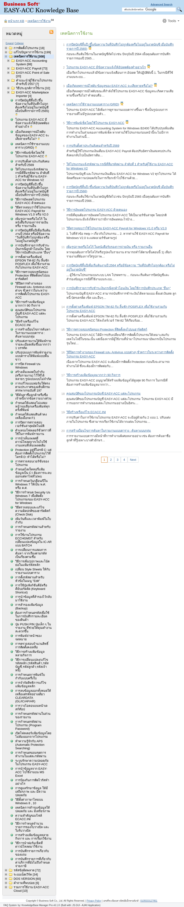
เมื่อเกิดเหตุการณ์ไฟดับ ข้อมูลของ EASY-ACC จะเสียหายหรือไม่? (32, 135)
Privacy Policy (94, 900)
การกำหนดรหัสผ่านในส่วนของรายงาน (32, 715)
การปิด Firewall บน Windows (27, 365)
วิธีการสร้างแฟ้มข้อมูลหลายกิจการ (30, 653)
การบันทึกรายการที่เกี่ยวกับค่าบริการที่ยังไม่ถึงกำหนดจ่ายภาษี (33, 862)
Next (133, 459)
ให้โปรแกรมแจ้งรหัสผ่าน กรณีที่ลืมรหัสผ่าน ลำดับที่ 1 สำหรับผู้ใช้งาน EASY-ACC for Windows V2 (32, 175)
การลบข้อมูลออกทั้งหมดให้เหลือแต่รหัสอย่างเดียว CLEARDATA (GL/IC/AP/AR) (33, 696)
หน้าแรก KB (16, 21)
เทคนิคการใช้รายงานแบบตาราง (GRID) (32, 146)
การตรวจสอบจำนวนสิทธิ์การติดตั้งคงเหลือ (31, 645)
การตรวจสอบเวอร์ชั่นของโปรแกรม (32, 463)
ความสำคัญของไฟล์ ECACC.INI (28, 817)
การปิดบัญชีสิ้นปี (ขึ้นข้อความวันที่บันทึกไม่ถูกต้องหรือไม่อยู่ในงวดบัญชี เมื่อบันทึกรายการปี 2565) (32, 108)
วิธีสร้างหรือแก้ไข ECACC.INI (26, 323)
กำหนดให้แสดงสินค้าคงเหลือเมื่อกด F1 (31, 416)
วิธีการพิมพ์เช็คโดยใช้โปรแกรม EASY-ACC (31, 155)
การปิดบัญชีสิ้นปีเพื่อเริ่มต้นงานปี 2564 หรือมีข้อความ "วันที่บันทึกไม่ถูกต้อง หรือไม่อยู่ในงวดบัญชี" (32, 236)
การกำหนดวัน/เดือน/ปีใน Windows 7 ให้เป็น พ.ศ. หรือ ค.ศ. (31, 484)
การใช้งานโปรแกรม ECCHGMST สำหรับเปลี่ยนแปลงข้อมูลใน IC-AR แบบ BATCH (33, 540)
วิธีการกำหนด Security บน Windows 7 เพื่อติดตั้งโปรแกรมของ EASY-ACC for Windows (32, 498)
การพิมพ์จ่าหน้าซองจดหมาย (28, 637)
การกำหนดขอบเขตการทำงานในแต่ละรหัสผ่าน (30, 754)
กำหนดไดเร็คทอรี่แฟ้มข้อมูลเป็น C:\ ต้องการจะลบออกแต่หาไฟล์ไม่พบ (33, 473)
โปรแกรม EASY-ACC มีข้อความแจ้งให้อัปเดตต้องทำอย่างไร (32, 123)
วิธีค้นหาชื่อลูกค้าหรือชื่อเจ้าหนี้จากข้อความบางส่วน (33, 396)
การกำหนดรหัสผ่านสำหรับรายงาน (32, 528)
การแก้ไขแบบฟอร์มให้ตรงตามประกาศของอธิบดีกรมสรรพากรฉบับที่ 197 (32, 387)
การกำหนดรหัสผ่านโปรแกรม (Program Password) (28, 725)
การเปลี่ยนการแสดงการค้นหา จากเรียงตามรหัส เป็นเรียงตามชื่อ (31, 553)
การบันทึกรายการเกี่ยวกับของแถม (32, 852)
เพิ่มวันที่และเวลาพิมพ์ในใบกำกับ (33, 520)
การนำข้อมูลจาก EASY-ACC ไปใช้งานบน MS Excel (31, 772)
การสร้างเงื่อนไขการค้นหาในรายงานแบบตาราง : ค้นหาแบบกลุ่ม (32, 333)
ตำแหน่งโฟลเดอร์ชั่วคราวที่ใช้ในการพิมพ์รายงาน (33, 432)
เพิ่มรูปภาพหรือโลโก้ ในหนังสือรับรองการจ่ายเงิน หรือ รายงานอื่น (31, 222)
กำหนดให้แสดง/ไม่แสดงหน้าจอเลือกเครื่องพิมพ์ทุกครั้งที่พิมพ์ (32, 406)
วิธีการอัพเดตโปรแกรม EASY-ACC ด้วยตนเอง (30, 201)
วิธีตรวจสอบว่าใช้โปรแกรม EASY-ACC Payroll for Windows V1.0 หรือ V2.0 (33, 211)
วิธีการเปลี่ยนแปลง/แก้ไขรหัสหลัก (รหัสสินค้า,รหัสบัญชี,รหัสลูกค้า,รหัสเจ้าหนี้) (32, 665)
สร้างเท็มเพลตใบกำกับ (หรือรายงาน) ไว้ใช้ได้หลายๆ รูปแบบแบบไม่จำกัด (33, 375)
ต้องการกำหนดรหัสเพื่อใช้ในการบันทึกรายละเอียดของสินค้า (32, 616)
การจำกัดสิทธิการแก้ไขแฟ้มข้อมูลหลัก (30, 684)
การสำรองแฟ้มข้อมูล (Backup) (29, 606)
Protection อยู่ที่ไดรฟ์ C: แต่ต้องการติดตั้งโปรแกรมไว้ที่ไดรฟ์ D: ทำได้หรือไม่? (33, 453)
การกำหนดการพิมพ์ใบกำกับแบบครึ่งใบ (30, 676)
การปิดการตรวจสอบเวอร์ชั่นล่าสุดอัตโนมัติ (29, 424)
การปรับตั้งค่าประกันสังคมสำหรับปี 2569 (32, 163)
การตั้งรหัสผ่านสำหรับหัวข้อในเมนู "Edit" (29, 579)
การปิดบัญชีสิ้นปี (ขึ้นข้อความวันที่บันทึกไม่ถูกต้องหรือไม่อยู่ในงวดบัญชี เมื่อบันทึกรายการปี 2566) (32, 190)
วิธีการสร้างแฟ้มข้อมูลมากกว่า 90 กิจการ (30, 303)
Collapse (19, 43)
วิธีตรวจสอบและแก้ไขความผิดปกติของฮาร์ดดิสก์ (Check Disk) (32, 511)
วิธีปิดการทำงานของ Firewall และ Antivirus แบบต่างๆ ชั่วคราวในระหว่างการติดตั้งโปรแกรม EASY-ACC (33, 290)
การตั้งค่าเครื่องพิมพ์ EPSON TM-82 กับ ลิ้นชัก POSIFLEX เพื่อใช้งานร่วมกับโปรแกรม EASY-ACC (32, 262)
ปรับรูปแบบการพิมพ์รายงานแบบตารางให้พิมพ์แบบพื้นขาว (33, 356)
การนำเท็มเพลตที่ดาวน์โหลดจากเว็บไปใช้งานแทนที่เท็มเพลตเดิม (31, 442)
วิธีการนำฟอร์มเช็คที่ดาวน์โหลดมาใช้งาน (29, 844)
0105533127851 (148, 900)
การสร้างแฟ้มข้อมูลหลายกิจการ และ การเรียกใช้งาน (33, 836)
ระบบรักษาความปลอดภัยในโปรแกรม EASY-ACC (32, 762)
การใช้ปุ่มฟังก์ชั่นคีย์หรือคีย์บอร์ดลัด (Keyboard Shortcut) (31, 589)
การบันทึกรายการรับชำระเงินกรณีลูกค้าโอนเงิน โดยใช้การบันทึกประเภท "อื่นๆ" (33, 249)
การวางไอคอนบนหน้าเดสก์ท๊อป (31, 707)
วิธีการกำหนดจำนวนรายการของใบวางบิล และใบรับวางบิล (32, 827)
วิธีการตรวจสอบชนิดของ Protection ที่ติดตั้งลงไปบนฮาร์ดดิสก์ (32, 275)
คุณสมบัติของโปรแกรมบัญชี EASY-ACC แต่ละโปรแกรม (30, 313)
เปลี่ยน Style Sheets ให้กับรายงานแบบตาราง (32, 571)
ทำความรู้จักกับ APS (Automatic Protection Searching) (29, 744)
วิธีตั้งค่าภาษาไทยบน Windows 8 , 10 (29, 801)
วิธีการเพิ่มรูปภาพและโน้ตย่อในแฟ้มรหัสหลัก (32, 563)
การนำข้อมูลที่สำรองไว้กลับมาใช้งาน (33, 598)
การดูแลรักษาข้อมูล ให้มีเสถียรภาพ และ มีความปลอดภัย (31, 791)
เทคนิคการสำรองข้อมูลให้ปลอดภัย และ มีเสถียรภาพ (32, 809)
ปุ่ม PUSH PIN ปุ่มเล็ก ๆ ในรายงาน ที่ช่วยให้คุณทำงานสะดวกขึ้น (33, 628)
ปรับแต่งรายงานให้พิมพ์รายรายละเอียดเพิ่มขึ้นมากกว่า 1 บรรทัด (33, 344)
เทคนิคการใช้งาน (39, 21)
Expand (10, 43)
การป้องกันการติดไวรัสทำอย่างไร (32, 781)
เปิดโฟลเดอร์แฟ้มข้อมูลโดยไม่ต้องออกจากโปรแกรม (33, 734)
